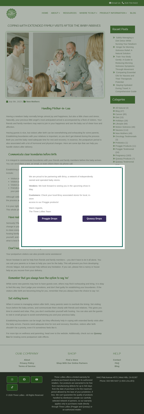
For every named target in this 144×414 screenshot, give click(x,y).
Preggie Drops (49, 218)
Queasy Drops (94, 218)
